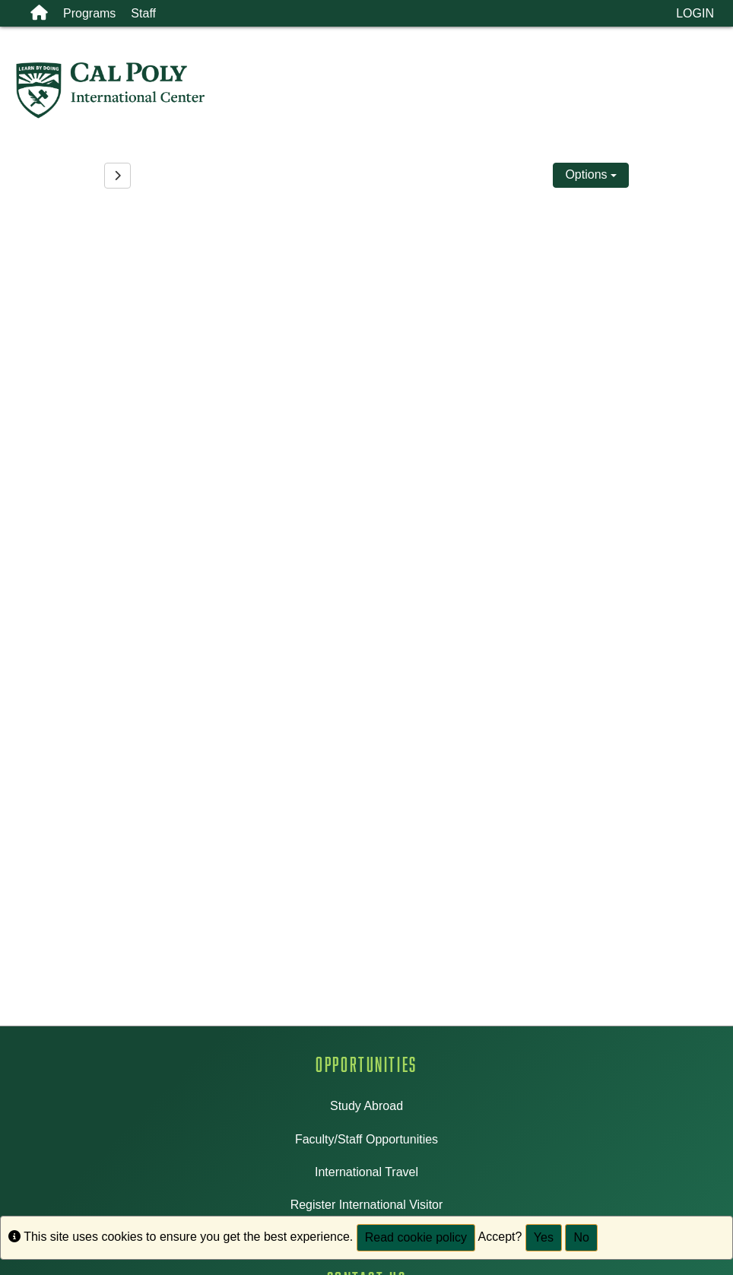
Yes (544, 1237)
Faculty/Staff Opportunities (366, 1139)
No (581, 1237)
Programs (89, 13)
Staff (143, 13)
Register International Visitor (366, 1204)
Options (591, 174)
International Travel (366, 1172)
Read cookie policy (416, 1237)
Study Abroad (366, 1105)
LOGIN (695, 13)
